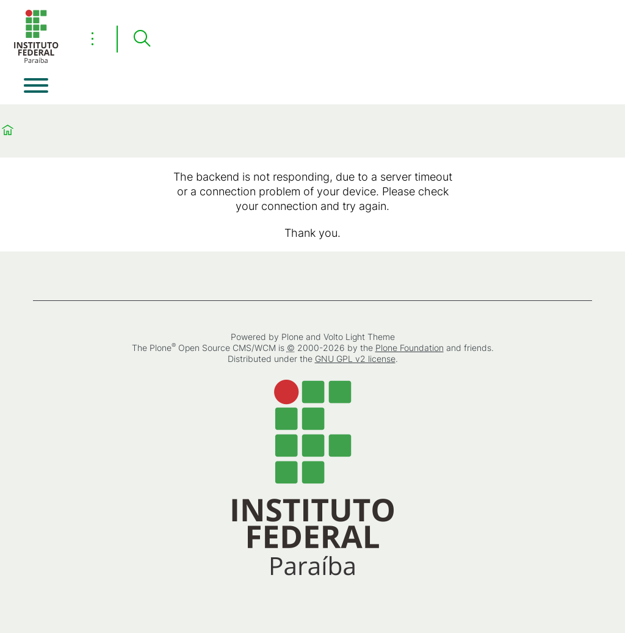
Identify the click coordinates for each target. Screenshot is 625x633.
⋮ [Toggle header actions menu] (92, 38)
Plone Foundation (409, 347)
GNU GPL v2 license (355, 358)
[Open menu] (36, 85)
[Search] (141, 39)
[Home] (36, 60)
